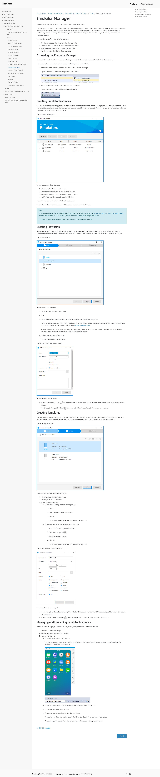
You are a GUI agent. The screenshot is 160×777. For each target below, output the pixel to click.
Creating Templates (141, 12)
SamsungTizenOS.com (40, 774)
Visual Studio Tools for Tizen (76, 13)
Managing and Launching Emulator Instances (143, 15)
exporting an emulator (82, 325)
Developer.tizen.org (72, 774)
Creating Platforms (141, 9)
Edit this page (43, 728)
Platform (133, 4)
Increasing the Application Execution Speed (108, 213)
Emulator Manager (103, 13)
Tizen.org (59, 774)
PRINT (122, 736)
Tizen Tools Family (55, 13)
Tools (91, 13)
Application (147, 4)
